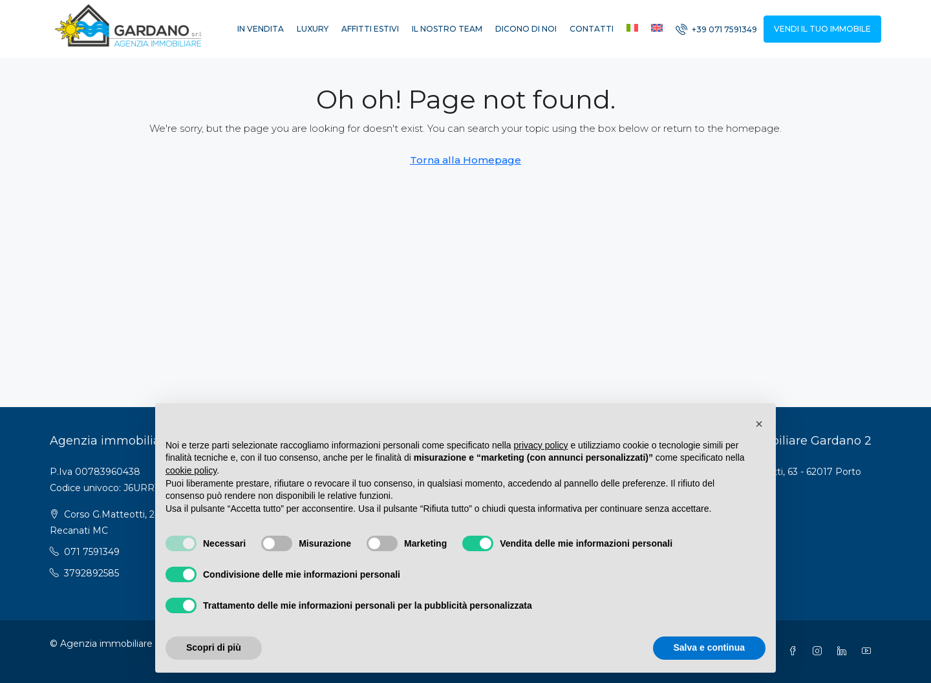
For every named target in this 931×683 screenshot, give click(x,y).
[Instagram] (820, 651)
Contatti (592, 29)
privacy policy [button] (541, 445)
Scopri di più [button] (213, 647)
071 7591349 (92, 552)
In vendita (260, 29)
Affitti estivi (370, 29)
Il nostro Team (447, 29)
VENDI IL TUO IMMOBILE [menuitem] (822, 29)
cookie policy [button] (191, 470)
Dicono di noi (526, 29)
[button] (759, 424)
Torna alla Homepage (465, 160)
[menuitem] (716, 29)
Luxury (312, 29)
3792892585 (91, 573)
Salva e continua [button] (709, 647)
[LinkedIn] (844, 651)
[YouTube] (869, 651)
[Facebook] (795, 651)
